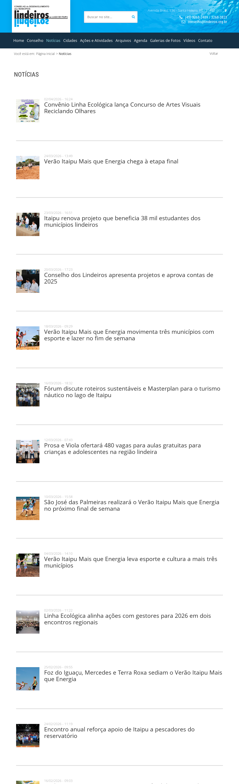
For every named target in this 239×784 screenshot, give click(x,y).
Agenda (140, 40)
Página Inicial (45, 53)
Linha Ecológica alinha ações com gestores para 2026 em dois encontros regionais (127, 619)
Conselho (35, 40)
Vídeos (189, 40)
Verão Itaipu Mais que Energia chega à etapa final (111, 161)
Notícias (53, 40)
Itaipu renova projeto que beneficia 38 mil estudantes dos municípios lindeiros (122, 221)
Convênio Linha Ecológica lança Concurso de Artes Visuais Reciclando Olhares (122, 107)
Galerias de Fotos (165, 40)
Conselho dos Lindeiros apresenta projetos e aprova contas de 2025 (128, 278)
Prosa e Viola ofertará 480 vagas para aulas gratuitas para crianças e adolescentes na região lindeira (122, 448)
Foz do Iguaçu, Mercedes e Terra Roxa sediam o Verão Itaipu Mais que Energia (133, 675)
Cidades (70, 40)
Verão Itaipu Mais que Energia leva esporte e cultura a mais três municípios (130, 562)
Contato (205, 40)
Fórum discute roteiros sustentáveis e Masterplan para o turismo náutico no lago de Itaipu (132, 391)
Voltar (214, 53)
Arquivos (123, 40)
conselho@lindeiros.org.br (204, 22)
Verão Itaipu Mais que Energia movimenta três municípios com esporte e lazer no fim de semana (129, 335)
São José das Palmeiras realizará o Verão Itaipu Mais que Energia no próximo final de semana (131, 505)
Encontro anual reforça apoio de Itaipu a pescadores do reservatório (119, 732)
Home (18, 40)
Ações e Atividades (96, 40)
